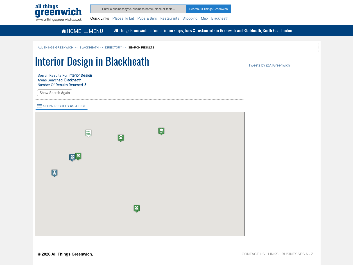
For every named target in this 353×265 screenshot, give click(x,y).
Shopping (190, 18)
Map (204, 18)
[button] (158, 133)
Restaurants (169, 18)
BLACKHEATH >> (91, 47)
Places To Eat (123, 18)
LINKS (273, 254)
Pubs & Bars (147, 18)
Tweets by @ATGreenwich (269, 65)
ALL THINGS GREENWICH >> (57, 47)
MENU (93, 31)
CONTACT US (253, 254)
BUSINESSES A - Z (297, 254)
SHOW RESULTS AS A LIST (61, 106)
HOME (71, 31)
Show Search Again (55, 93)
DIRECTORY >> (115, 47)
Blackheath (219, 18)
